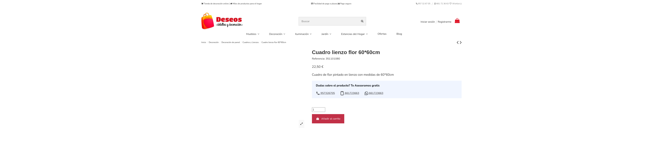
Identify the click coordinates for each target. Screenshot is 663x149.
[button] (325, 93)
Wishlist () (455, 3)
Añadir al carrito (328, 119)
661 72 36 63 (442, 3)
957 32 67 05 (424, 3)
